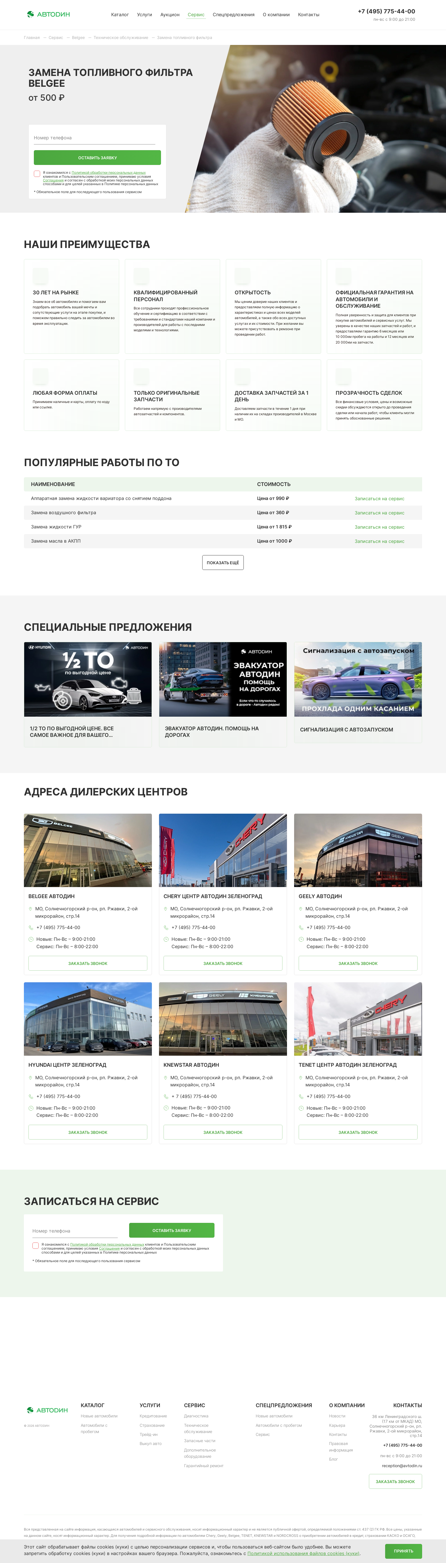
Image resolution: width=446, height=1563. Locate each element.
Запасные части (199, 1440)
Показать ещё (223, 562)
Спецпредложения (234, 14)
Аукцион (169, 14)
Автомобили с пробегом (94, 1428)
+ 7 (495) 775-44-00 (194, 1096)
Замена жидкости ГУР (56, 527)
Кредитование (153, 1415)
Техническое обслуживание (198, 1428)
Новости (337, 1415)
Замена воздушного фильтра (63, 512)
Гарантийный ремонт (204, 1465)
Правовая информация (341, 1446)
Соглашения (53, 180)
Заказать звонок (88, 963)
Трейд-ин (149, 1434)
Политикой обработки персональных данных (109, 172)
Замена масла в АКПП (56, 541)
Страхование (152, 1425)
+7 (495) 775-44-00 (386, 11)
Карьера (337, 1425)
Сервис (196, 14)
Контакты (308, 14)
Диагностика (196, 1415)
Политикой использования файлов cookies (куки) (303, 1553)
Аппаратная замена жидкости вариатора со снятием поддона (101, 498)
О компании (276, 14)
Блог (333, 1459)
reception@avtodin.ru (402, 1465)
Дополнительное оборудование (200, 1453)
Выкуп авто (151, 1443)
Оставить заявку (97, 157)
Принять (403, 1550)
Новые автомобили (99, 1415)
